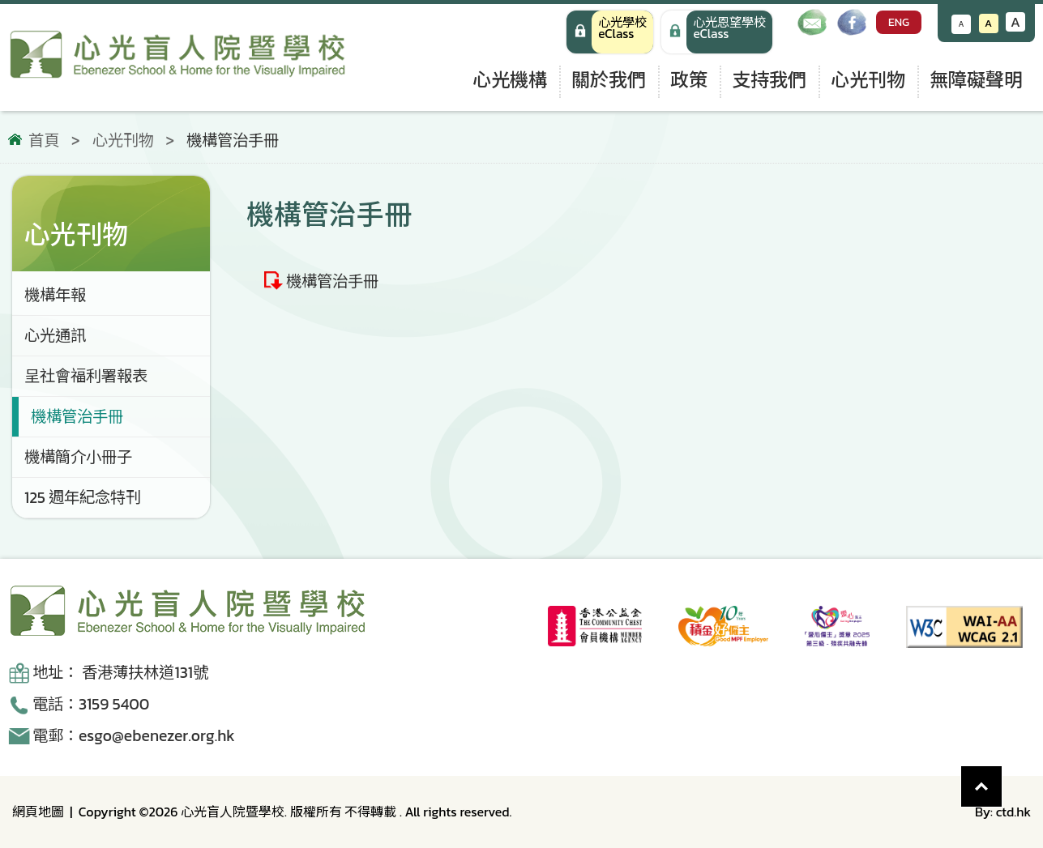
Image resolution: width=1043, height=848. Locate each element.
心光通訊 (55, 335)
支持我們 (769, 80)
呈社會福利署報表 (85, 376)
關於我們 (608, 80)
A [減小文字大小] (961, 24)
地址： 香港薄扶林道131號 (120, 672)
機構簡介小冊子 (78, 457)
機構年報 (55, 295)
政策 (688, 80)
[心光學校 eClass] (609, 32)
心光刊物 (868, 80)
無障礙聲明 (976, 80)
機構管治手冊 (332, 281)
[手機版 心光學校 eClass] (716, 32)
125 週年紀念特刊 (82, 497)
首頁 (43, 141)
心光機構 (509, 80)
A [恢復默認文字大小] (988, 23)
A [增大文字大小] (1015, 22)
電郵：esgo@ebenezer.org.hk (133, 736)
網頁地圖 (38, 811)
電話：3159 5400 (90, 704)
